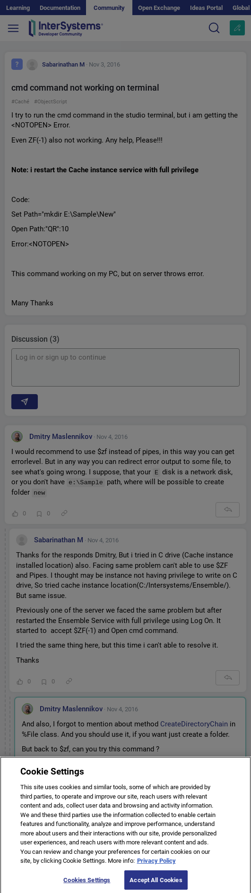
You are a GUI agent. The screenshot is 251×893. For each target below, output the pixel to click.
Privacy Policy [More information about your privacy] (156, 866)
